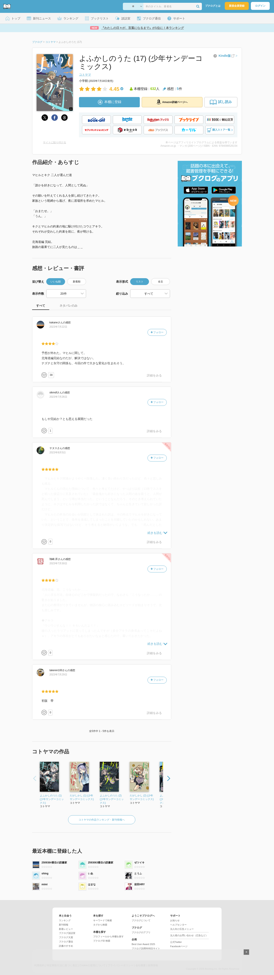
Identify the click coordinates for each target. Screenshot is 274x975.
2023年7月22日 (58, 326)
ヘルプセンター (178, 924)
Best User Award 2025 (143, 944)
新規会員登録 (236, 5)
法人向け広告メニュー (182, 929)
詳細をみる (154, 375)
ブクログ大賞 (66, 937)
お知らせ (175, 920)
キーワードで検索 (102, 920)
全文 (160, 281)
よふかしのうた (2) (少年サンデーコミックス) (112, 799)
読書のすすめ (66, 946)
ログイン (260, 5)
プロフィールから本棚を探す (108, 936)
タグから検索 (100, 924)
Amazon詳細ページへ (172, 102)
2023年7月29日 (58, 674)
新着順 (76, 281)
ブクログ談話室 (67, 933)
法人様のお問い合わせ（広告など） (189, 935)
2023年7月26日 (58, 396)
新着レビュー (66, 929)
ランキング (65, 920)
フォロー (157, 332)
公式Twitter (176, 942)
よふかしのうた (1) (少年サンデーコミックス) (52, 799)
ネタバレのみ (68, 305)
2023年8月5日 (57, 452)
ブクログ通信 (66, 941)
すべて (40, 305)
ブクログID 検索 (101, 940)
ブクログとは (212, 5)
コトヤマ (85, 74)
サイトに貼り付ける (54, 142)
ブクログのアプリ (141, 932)
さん (56, 322)
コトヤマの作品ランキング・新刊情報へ (102, 819)
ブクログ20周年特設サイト (146, 948)
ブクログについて (141, 920)
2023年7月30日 (58, 563)
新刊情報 (63, 924)
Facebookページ (179, 946)
